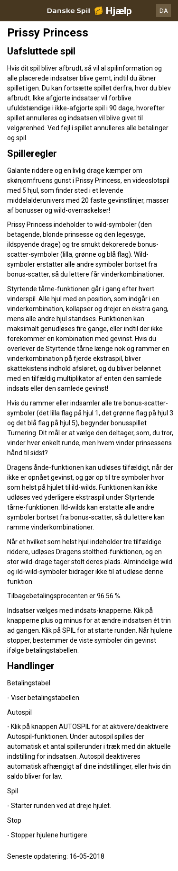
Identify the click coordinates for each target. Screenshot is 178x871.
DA (163, 10)
